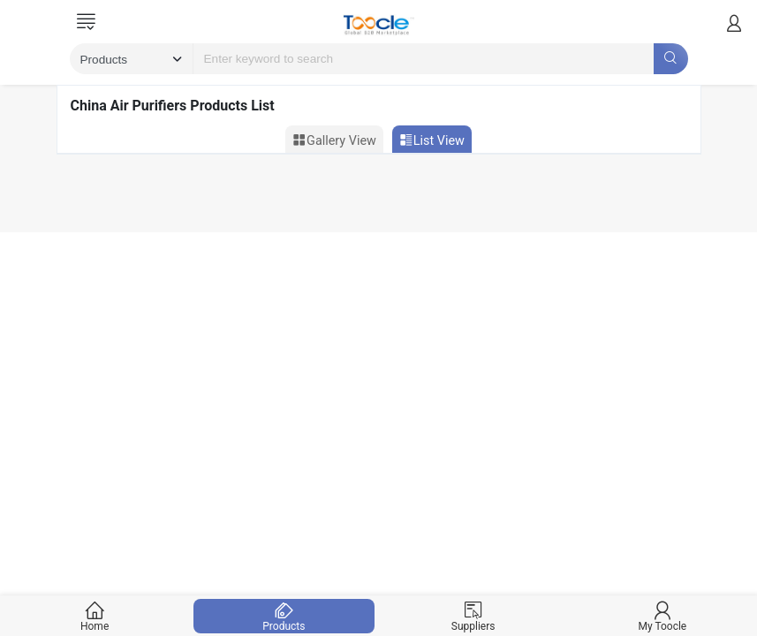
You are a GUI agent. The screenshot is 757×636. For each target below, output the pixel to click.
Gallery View (334, 140)
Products (284, 616)
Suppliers (473, 616)
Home (95, 616)
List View (432, 140)
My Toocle (662, 616)
